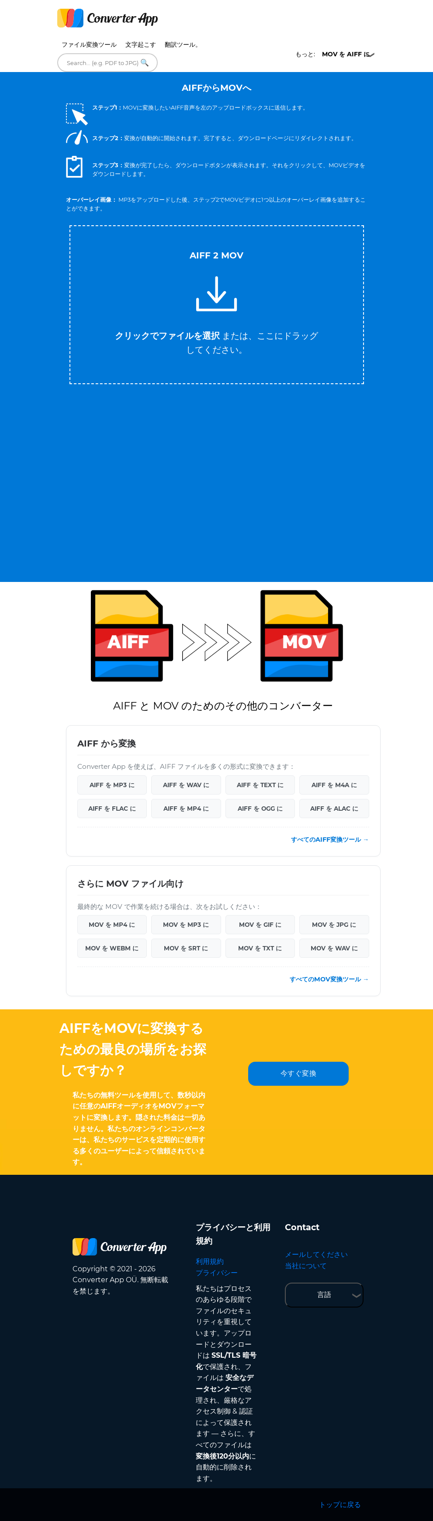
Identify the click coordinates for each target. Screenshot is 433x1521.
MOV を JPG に (334, 924)
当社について (306, 1266)
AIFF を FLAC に (112, 808)
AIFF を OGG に (260, 808)
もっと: (332, 54)
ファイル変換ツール (89, 44)
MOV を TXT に (260, 948)
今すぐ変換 (299, 1073)
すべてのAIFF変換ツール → (330, 839)
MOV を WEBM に (112, 948)
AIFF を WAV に (186, 784)
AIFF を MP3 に (112, 784)
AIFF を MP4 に (186, 808)
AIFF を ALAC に (334, 808)
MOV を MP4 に (112, 924)
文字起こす (140, 44)
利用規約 (210, 1261)
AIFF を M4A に (334, 784)
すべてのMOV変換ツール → (329, 979)
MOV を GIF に (260, 924)
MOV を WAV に (334, 948)
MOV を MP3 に (186, 924)
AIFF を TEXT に (260, 784)
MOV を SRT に (186, 948)
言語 (324, 1294)
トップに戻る (340, 1504)
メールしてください (316, 1254)
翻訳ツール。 (183, 44)
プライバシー (217, 1273)
